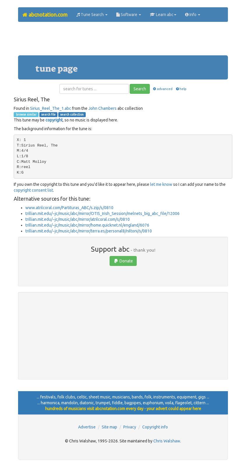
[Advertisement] (124, 41)
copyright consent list (33, 190)
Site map (109, 427)
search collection (72, 114)
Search (139, 89)
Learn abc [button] (163, 14)
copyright (54, 120)
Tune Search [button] (92, 14)
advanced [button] (162, 89)
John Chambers (102, 108)
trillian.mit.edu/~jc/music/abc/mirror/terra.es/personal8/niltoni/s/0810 (88, 231)
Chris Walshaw (166, 441)
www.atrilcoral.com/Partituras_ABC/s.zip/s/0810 (69, 207)
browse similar (25, 114)
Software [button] (128, 14)
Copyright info (155, 427)
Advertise (87, 427)
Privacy (129, 427)
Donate (123, 261)
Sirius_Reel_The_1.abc (50, 108)
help (181, 89)
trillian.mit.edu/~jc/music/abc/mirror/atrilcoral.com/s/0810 (77, 219)
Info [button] (192, 14)
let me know (161, 184)
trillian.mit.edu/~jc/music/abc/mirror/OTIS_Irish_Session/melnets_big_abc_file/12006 (102, 213)
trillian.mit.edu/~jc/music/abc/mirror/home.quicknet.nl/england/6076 (87, 225)
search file (48, 114)
